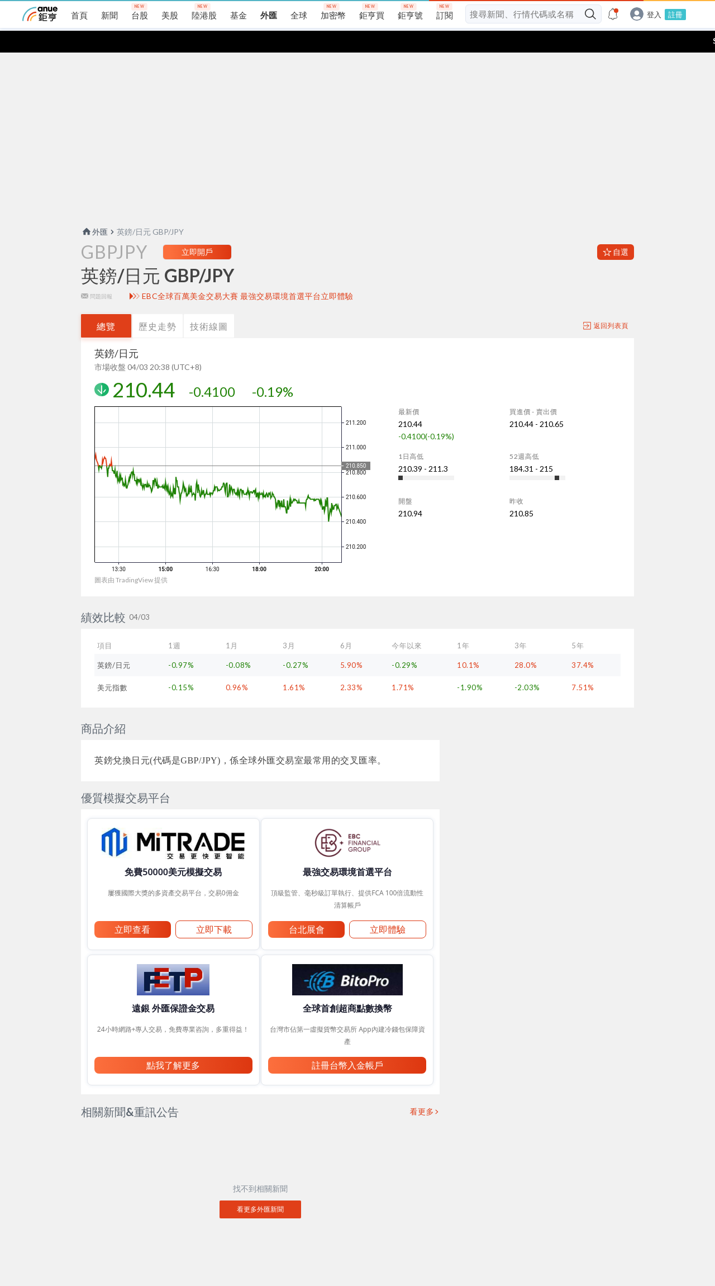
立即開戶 (197, 230)
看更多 (422, 1090)
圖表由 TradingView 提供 (131, 558)
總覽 (106, 304)
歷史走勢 (158, 304)
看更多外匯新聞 (260, 1187)
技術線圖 (209, 304)
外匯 (94, 210)
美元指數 (112, 665)
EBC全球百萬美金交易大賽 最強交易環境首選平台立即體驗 (248, 274)
